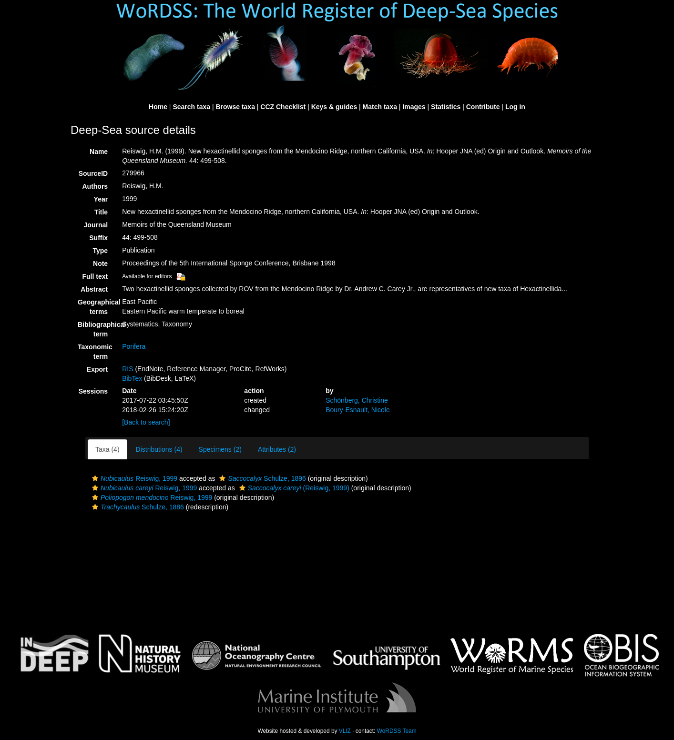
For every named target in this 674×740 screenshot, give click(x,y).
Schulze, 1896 (261, 478)
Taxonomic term (95, 351)
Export (97, 369)
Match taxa (380, 107)
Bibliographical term (96, 329)
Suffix (98, 238)
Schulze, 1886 (137, 507)
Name (99, 151)
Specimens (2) (220, 449)
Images (413, 107)
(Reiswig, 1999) (293, 488)
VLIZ (345, 731)
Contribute (483, 107)
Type (100, 250)
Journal (96, 225)
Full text (95, 276)
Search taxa (191, 107)
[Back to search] (146, 422)
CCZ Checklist (283, 107)
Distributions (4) (159, 449)
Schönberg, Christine (357, 400)
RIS (127, 369)
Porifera (133, 346)
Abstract (94, 289)
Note (100, 263)
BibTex (132, 378)
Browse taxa (235, 107)
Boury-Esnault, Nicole (358, 410)
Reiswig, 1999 (133, 478)
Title (101, 212)
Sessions (93, 391)
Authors (95, 186)
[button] (95, 478)
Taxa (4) (107, 449)
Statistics (445, 107)
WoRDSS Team (397, 731)
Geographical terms (96, 306)
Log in (515, 107)
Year (101, 199)
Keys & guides (334, 107)
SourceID (93, 173)
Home (158, 107)
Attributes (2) (277, 449)
